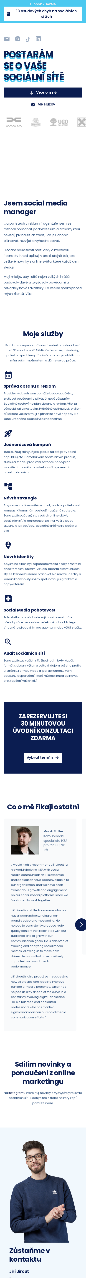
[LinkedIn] (27, 39)
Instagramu (16, 1093)
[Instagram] (7, 39)
